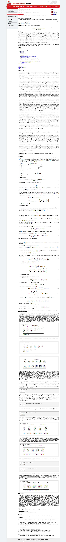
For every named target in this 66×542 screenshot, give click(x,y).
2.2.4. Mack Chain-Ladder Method (24, 57)
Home (19, 539)
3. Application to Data (21, 63)
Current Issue (10, 21)
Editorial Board (10, 19)
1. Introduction (20, 48)
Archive (9, 23)
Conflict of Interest (20, 66)
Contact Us (10, 27)
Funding (19, 68)
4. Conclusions (20, 64)
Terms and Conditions (27, 539)
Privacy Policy (34, 539)
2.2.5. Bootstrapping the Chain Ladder (25, 62)
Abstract (53, 9)
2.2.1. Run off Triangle (23, 53)
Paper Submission (11, 11)
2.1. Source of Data (21, 51)
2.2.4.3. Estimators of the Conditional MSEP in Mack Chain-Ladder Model (30, 61)
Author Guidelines (11, 25)
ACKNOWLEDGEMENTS (22, 67)
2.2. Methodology (21, 52)
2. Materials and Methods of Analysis (23, 50)
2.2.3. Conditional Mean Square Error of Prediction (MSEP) (28, 56)
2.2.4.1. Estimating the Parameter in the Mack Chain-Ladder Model (29, 58)
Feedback (38, 539)
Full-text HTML (54, 14)
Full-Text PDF (54, 12)
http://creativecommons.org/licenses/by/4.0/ (39, 28)
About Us (22, 539)
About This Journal (11, 17)
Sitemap (42, 539)
